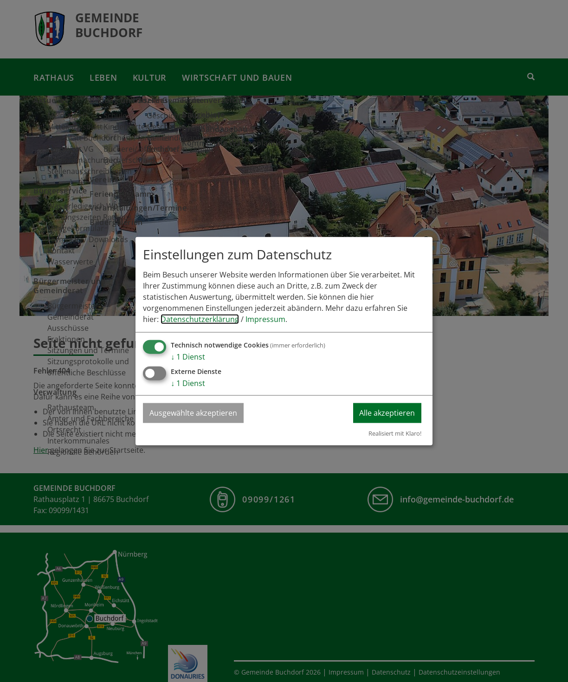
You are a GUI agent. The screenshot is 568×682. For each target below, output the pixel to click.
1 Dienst (188, 357)
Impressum (265, 319)
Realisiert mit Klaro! (394, 433)
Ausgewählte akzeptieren (194, 413)
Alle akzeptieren (386, 413)
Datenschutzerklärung (200, 319)
